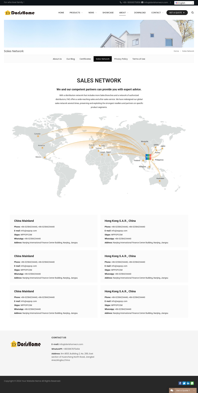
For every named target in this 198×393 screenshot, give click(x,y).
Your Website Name (31, 381)
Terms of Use (139, 58)
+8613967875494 (71, 349)
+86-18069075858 (130, 2)
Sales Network (102, 58)
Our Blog (70, 58)
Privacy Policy (121, 58)
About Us (57, 58)
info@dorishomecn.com (154, 2)
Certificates (85, 58)
